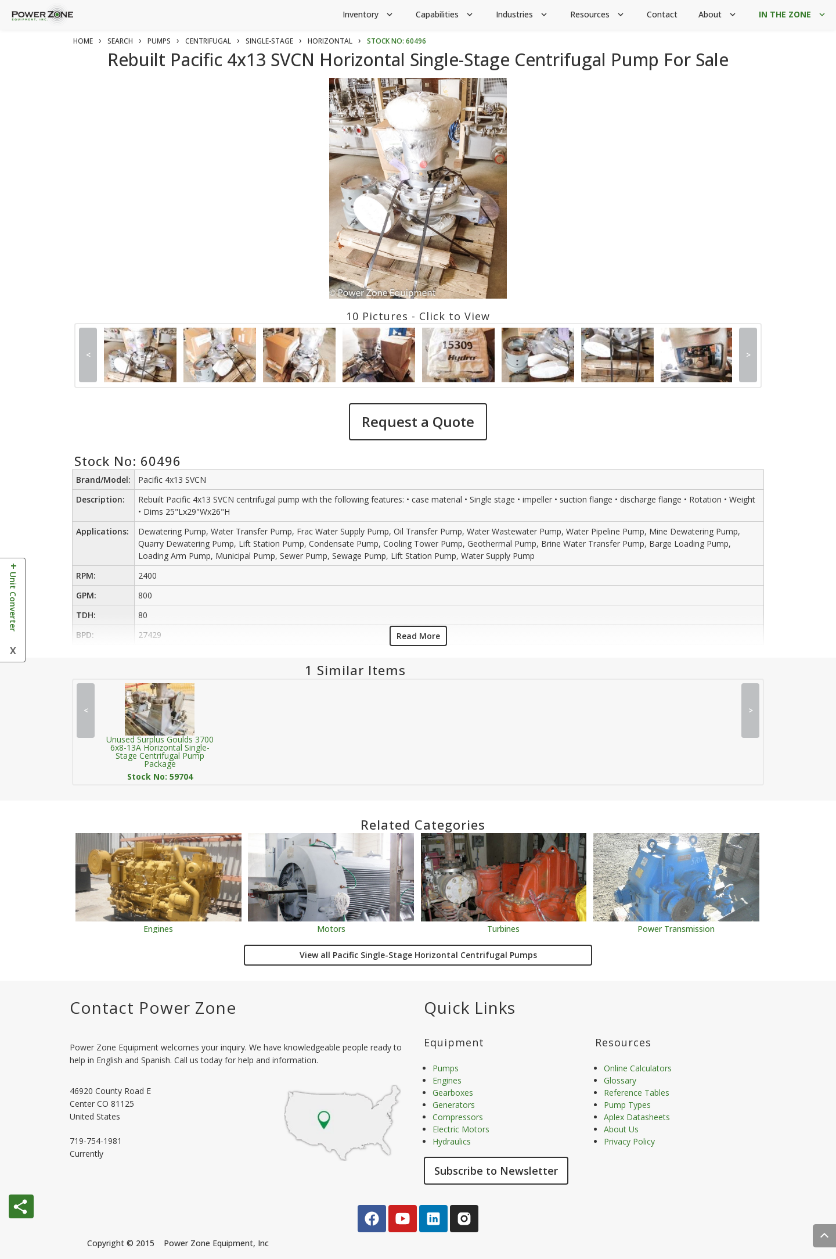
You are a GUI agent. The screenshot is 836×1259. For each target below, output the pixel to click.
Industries (522, 15)
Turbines (503, 928)
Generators (454, 1104)
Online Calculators (638, 1068)
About (718, 15)
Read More (418, 635)
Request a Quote (418, 421)
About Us (621, 1129)
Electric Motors (461, 1129)
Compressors (458, 1116)
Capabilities (445, 15)
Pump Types (627, 1104)
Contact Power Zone (153, 1007)
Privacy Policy (629, 1141)
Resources (598, 15)
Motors (331, 928)
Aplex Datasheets (637, 1116)
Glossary (620, 1080)
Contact (662, 14)
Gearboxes (453, 1092)
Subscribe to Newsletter (496, 1171)
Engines (158, 928)
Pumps (446, 1068)
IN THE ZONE (793, 15)
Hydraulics (452, 1141)
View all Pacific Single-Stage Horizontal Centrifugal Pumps (418, 954)
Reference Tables (636, 1092)
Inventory (369, 15)
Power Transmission (676, 928)
